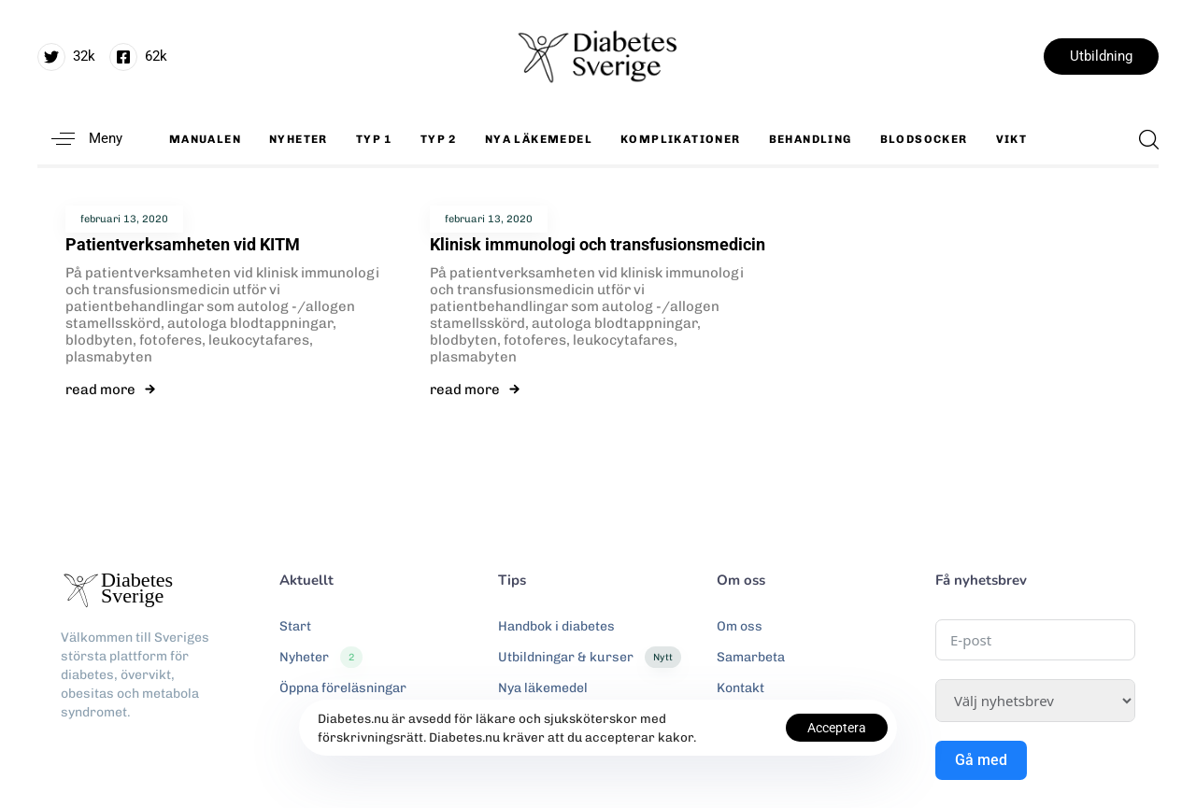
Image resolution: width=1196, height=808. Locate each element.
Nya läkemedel (538, 139)
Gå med (981, 760)
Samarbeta (751, 657)
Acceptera (836, 727)
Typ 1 (374, 139)
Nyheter (298, 139)
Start (295, 626)
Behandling (810, 139)
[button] (79, 138)
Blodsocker (924, 139)
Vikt (1012, 139)
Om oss (739, 626)
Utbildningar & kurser (589, 657)
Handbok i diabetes (556, 626)
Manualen (205, 139)
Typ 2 (438, 139)
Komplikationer (680, 139)
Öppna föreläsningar (342, 688)
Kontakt (740, 688)
